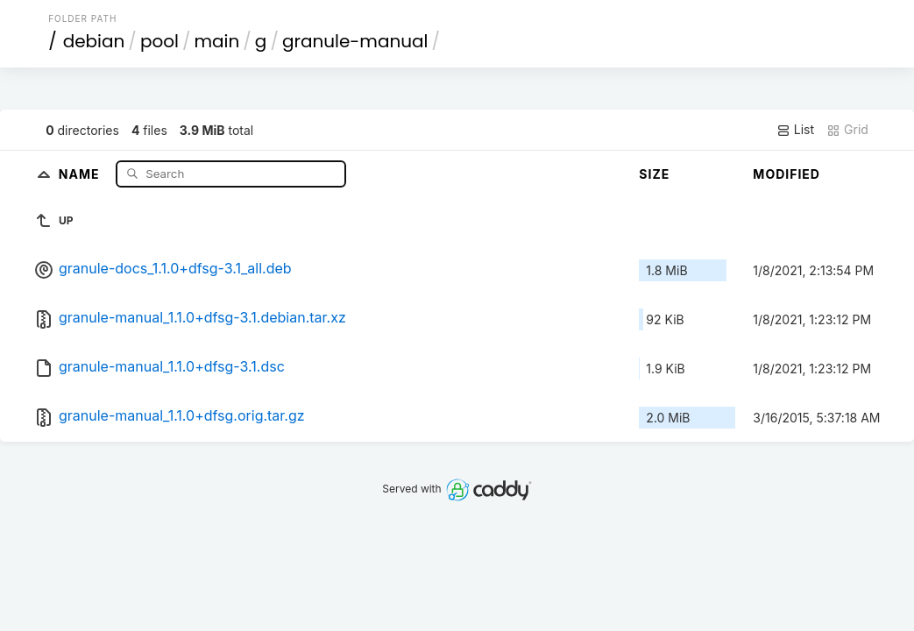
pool (159, 41)
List (795, 130)
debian (94, 41)
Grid (847, 130)
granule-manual (355, 41)
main (216, 41)
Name (81, 173)
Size (654, 174)
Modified (786, 174)
